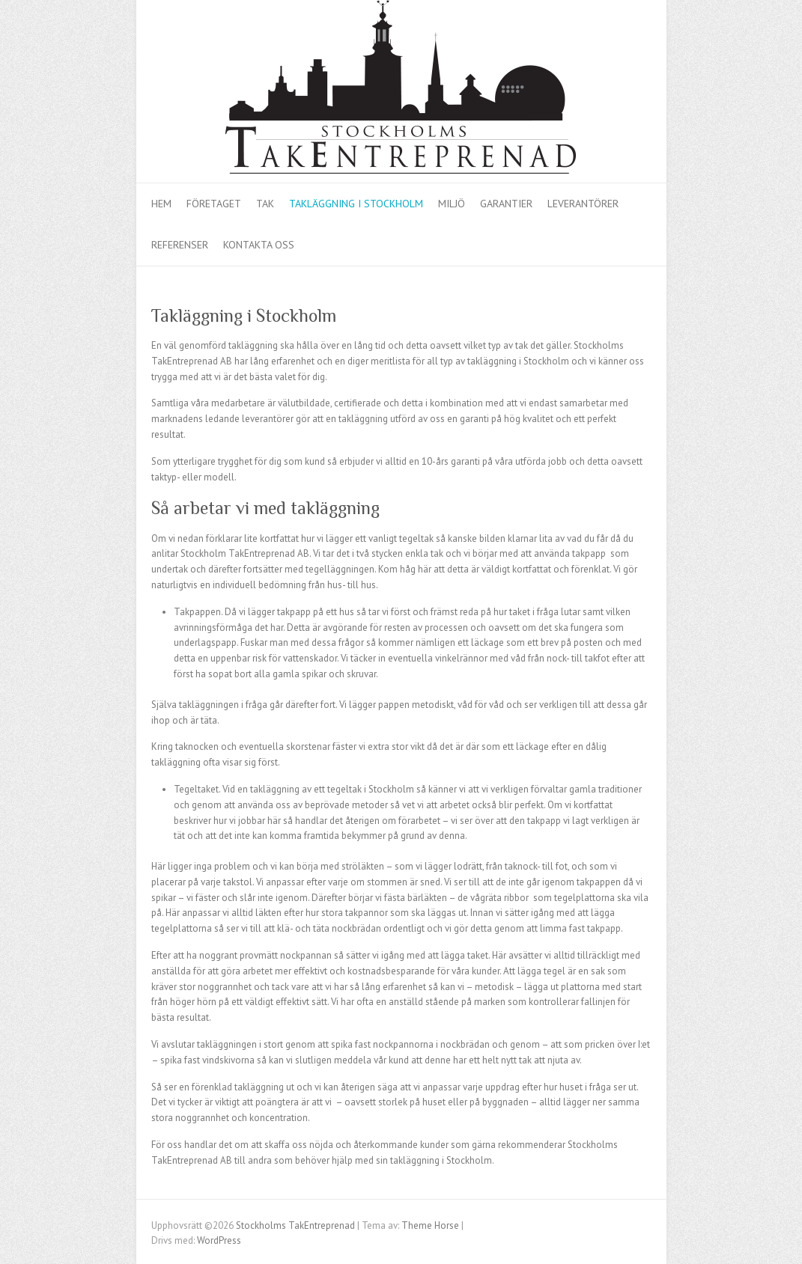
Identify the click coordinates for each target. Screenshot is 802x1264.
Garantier (506, 203)
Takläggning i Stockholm (356, 203)
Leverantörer (583, 203)
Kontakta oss (258, 244)
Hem (161, 203)
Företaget (213, 203)
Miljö (451, 203)
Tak (265, 203)
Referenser (179, 244)
